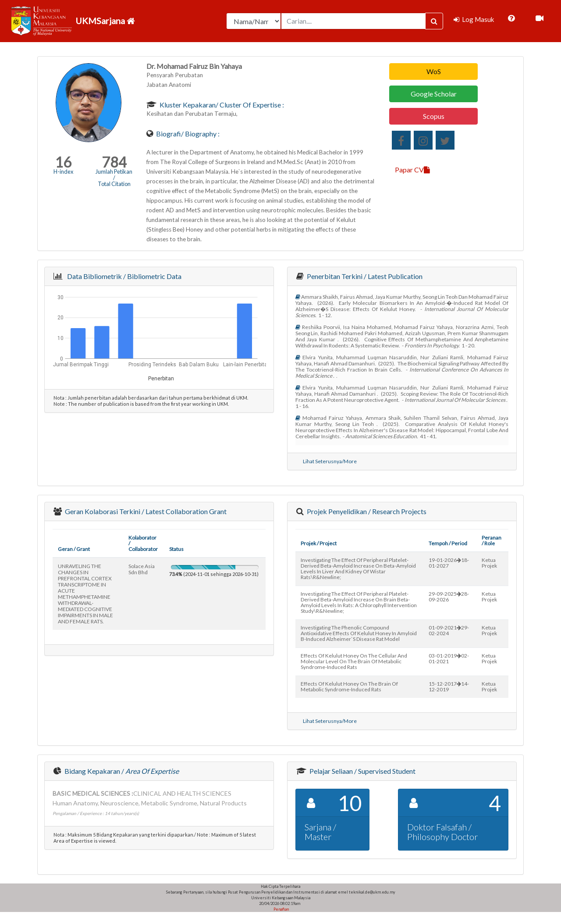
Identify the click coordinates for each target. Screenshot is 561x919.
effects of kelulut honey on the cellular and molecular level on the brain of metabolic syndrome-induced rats (354, 661)
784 (114, 162)
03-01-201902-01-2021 (449, 658)
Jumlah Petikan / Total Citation (114, 177)
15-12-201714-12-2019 (449, 686)
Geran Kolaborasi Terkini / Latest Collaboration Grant (145, 511)
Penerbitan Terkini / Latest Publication (364, 276)
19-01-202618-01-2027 (449, 563)
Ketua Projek (489, 563)
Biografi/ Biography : (187, 133)
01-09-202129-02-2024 (449, 630)
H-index (63, 171)
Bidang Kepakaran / (121, 771)
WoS (433, 71)
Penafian (281, 909)
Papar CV (412, 169)
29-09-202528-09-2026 (449, 596)
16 (63, 162)
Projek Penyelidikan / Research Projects (365, 511)
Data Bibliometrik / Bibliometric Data (122, 276)
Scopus (433, 116)
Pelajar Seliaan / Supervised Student (361, 771)
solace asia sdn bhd (141, 569)
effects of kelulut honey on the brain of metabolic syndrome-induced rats (349, 686)
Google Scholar (434, 93)
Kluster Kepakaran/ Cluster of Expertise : (221, 104)
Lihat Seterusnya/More (330, 461)
